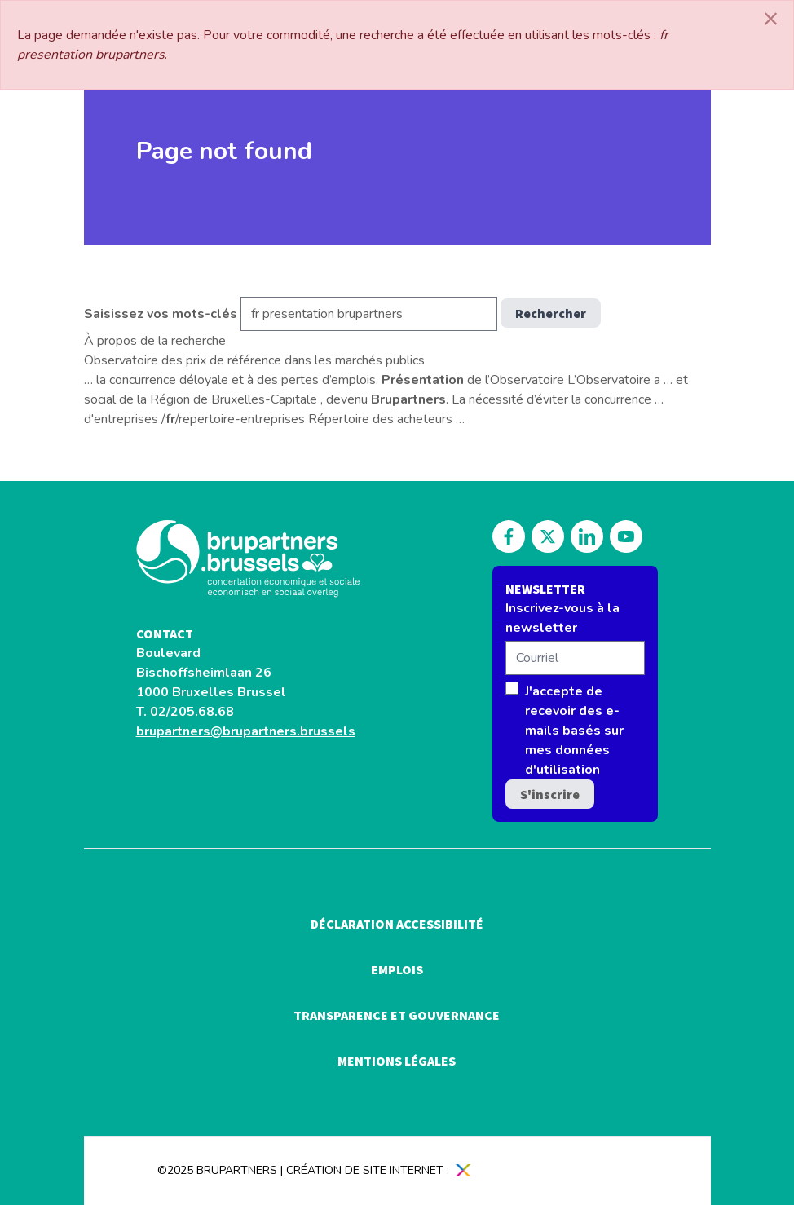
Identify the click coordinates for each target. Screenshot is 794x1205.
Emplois (397, 969)
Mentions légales (396, 1061)
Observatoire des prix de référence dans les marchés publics (254, 360)
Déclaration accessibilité (397, 924)
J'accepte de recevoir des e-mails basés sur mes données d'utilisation (574, 730)
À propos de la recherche (155, 341)
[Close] (770, 19)
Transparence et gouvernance (396, 1015)
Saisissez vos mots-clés (160, 314)
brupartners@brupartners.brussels (245, 731)
